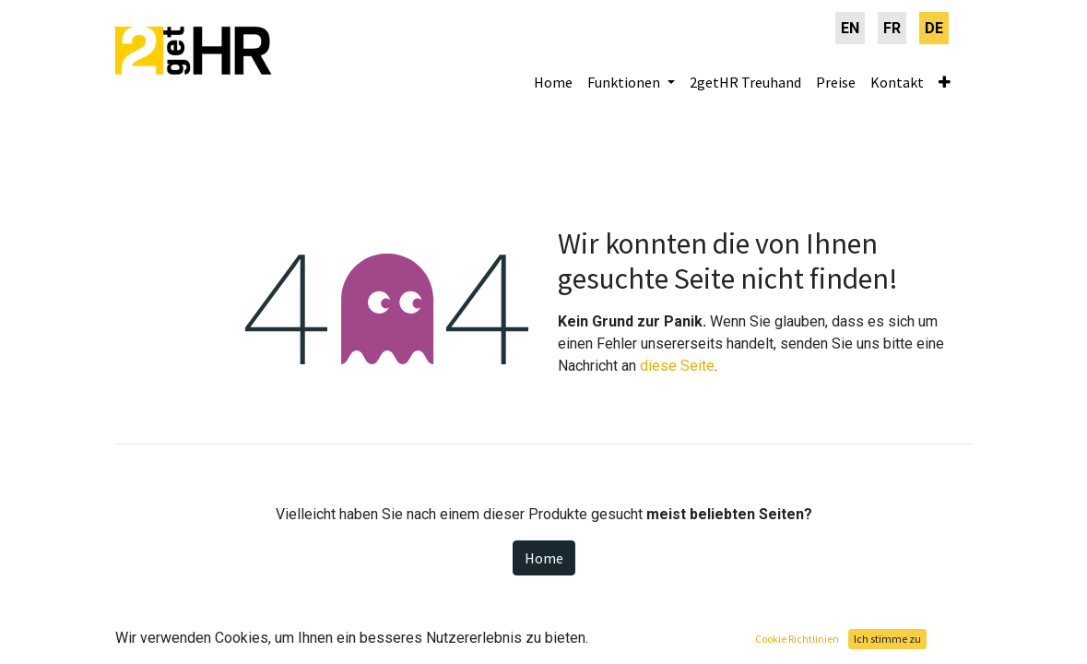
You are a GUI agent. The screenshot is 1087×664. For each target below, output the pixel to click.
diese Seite (677, 365)
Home (544, 558)
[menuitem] (850, 28)
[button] (944, 82)
